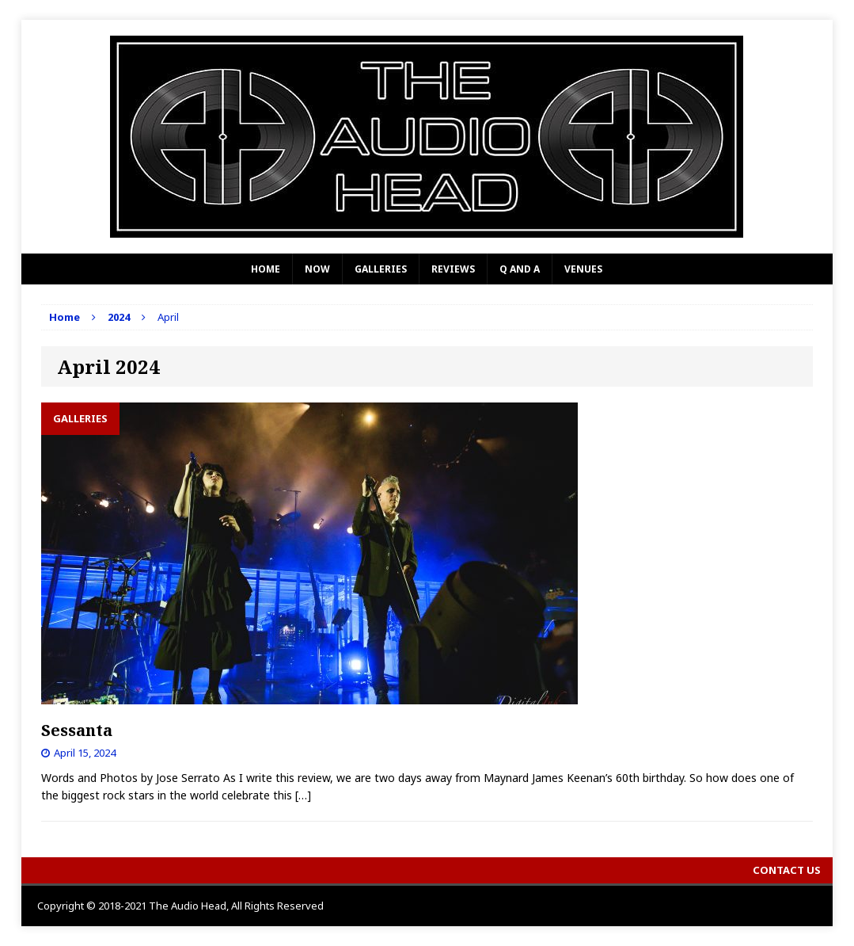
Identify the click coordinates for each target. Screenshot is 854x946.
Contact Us (787, 870)
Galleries (381, 269)
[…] (303, 795)
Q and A (519, 269)
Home (265, 269)
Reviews (453, 269)
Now (317, 269)
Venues (583, 269)
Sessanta (76, 730)
